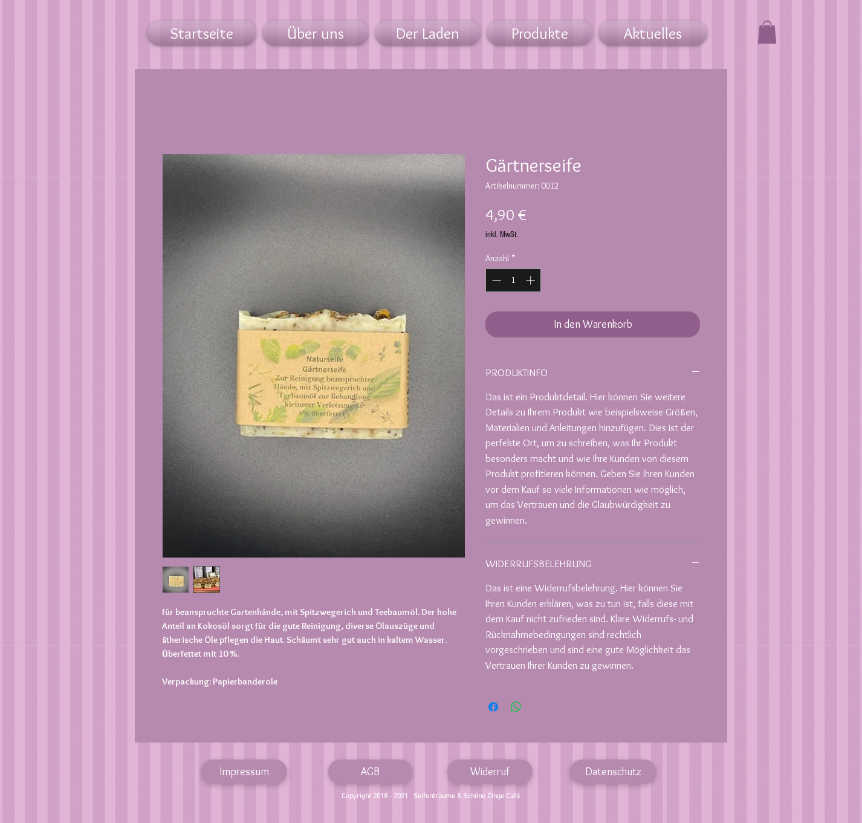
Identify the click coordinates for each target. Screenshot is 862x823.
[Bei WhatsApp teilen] (516, 707)
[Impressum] (244, 772)
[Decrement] (495, 280)
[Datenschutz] (613, 772)
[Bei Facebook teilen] (493, 707)
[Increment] (531, 280)
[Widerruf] (490, 772)
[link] (767, 32)
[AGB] (370, 772)
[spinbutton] (513, 280)
